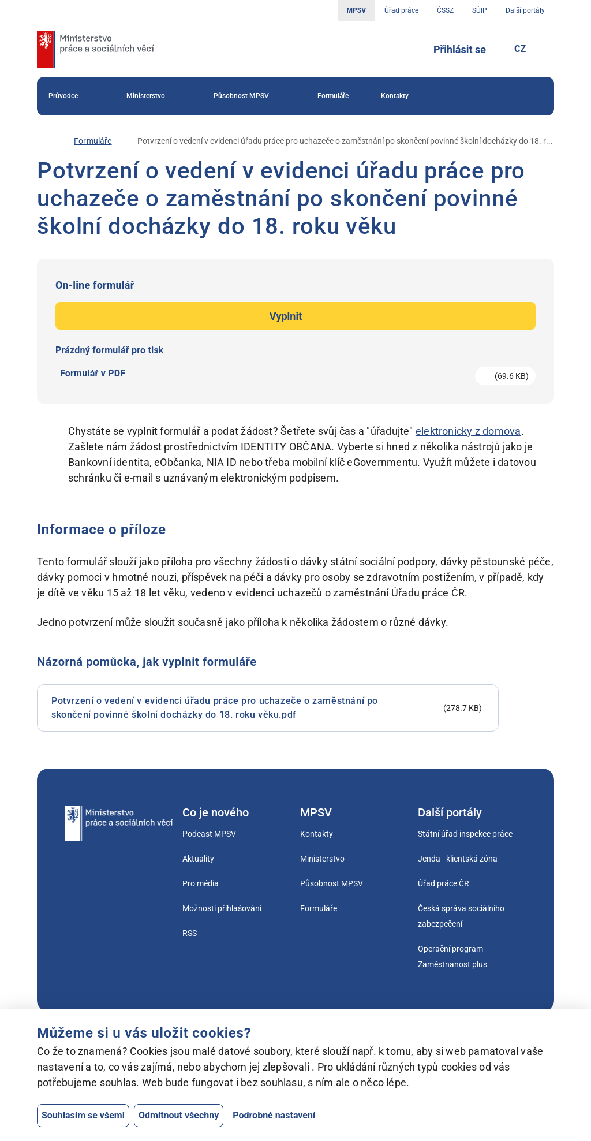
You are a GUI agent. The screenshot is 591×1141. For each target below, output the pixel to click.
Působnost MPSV (249, 96)
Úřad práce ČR (443, 883)
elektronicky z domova (468, 431)
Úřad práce (401, 10)
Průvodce (71, 96)
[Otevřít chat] (507, 1098)
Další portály (525, 10)
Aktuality (198, 858)
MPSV (356, 10)
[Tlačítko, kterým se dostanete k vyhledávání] (407, 49)
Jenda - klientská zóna (458, 858)
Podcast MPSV (209, 833)
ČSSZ (445, 10)
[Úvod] (42, 141)
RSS (189, 933)
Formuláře (333, 96)
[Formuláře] (93, 141)
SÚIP (479, 10)
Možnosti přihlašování (221, 908)
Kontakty (395, 96)
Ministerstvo (153, 96)
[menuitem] (71, 96)
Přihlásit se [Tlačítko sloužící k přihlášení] (459, 49)
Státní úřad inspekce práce (465, 833)
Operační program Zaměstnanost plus (452, 956)
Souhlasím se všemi (83, 1115)
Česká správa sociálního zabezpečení (461, 916)
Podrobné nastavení (274, 1115)
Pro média (200, 883)
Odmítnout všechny (179, 1115)
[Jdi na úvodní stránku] (95, 49)
